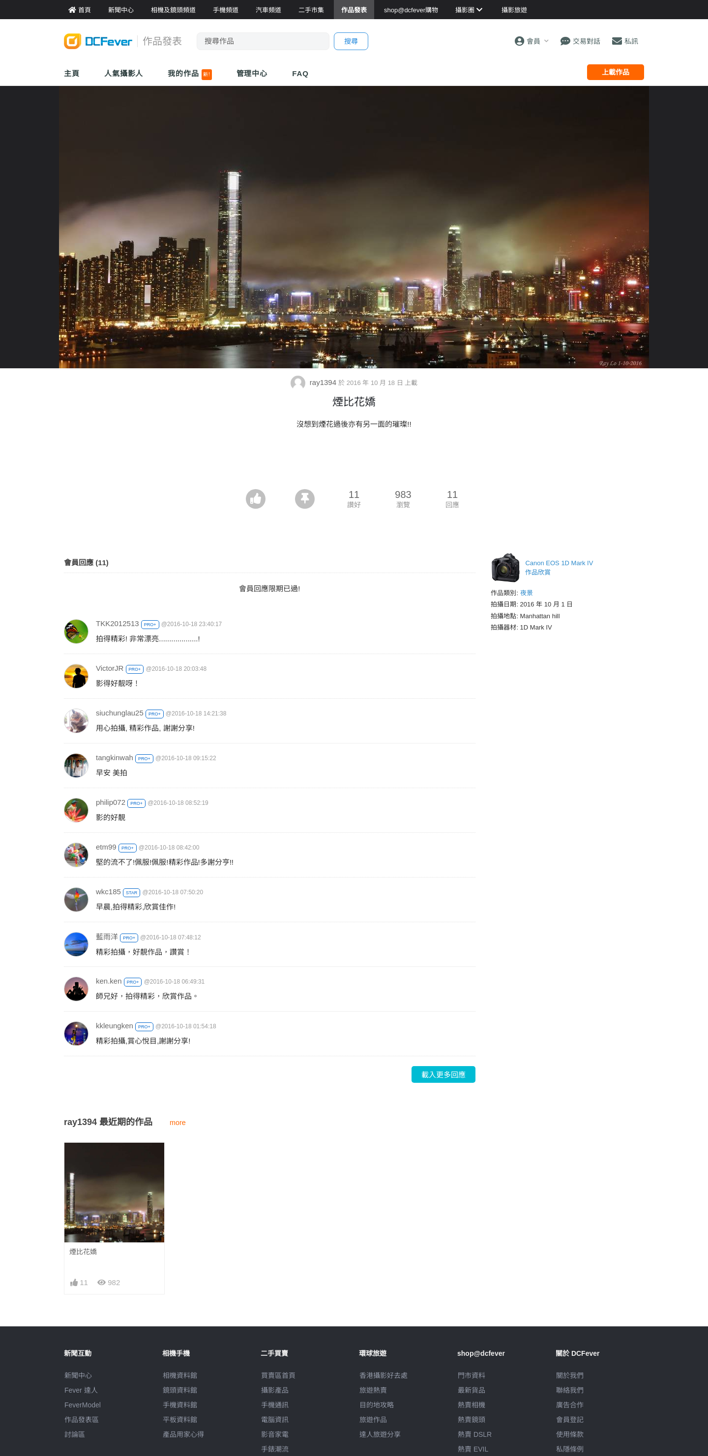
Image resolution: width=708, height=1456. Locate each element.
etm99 (106, 847)
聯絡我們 (570, 1390)
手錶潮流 (275, 1449)
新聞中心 (78, 1375)
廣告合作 (570, 1405)
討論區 (74, 1434)
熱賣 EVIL (473, 1449)
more (178, 1122)
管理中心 (252, 73)
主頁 (72, 73)
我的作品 (189, 74)
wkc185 (108, 891)
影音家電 (275, 1434)
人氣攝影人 (124, 73)
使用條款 (570, 1434)
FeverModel (82, 1405)
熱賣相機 (471, 1405)
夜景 (526, 593)
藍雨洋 (107, 937)
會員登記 (570, 1420)
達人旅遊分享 (380, 1434)
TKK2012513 (117, 623)
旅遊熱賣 (373, 1390)
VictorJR (109, 668)
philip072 (110, 802)
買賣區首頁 (278, 1375)
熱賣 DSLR (475, 1434)
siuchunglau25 (120, 713)
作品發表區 (81, 1420)
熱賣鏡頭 (471, 1420)
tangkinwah (114, 757)
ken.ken (109, 981)
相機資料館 (180, 1375)
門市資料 (471, 1375)
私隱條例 (570, 1449)
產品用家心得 (183, 1434)
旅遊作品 (373, 1420)
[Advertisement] (354, 462)
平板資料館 (180, 1420)
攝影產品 (275, 1390)
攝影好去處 (383, 1375)
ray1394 (315, 382)
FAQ (300, 73)
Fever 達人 (81, 1390)
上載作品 (615, 72)
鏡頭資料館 (180, 1390)
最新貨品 (471, 1390)
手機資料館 (180, 1405)
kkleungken (114, 1025)
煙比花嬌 (83, 1252)
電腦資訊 (275, 1420)
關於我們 (570, 1375)
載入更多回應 (443, 1075)
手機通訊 (275, 1405)
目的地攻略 (376, 1405)
